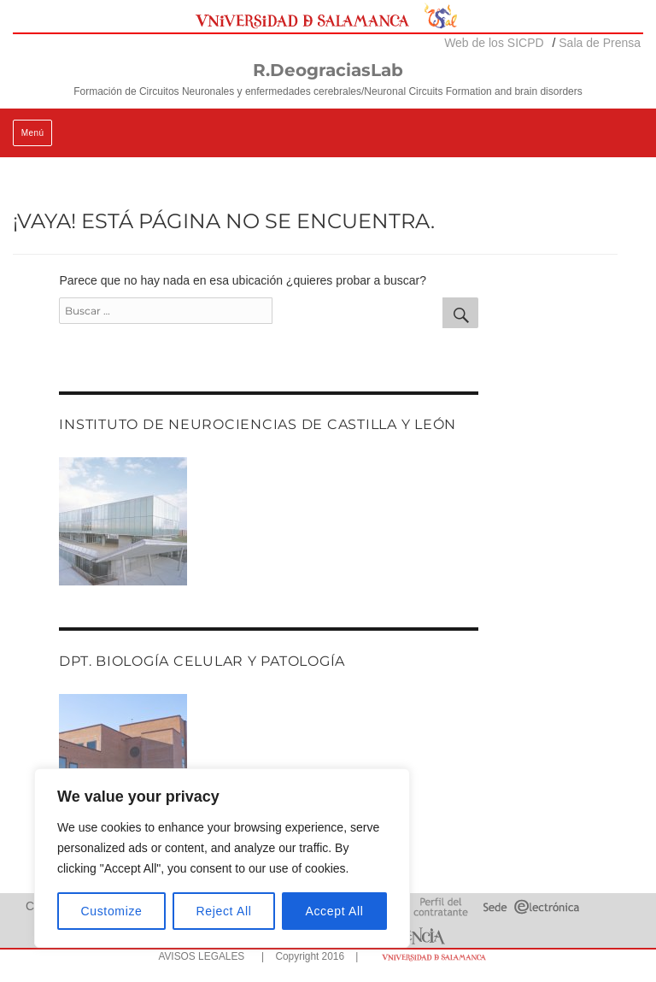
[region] (222, 858)
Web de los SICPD (493, 43)
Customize (112, 911)
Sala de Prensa (600, 43)
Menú (32, 133)
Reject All (224, 911)
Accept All (334, 911)
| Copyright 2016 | (306, 956)
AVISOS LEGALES (201, 956)
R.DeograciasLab (328, 70)
